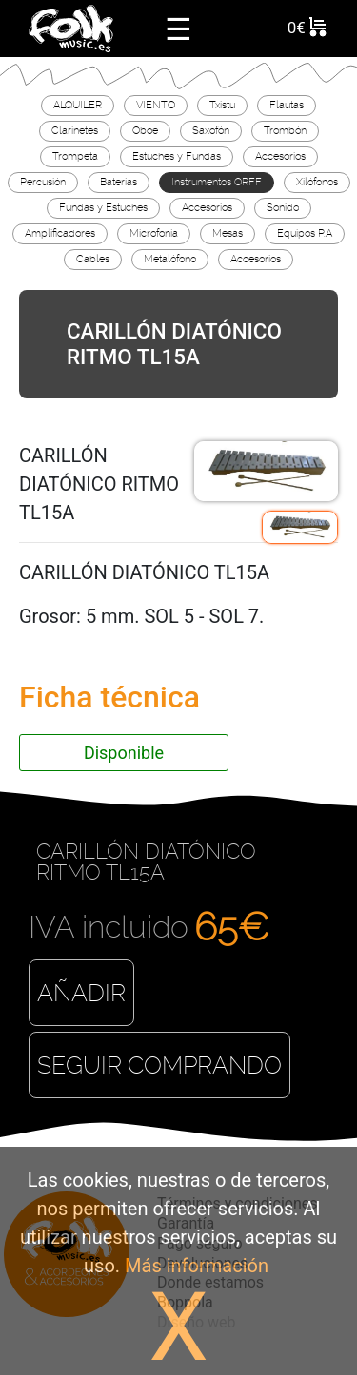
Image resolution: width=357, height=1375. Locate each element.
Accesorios (280, 156)
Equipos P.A (304, 233)
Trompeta (75, 156)
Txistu (222, 104)
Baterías (118, 181)
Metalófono (170, 258)
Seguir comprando (159, 1065)
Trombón (285, 130)
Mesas (227, 233)
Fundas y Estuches (103, 207)
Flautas (286, 104)
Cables (92, 258)
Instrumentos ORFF (216, 181)
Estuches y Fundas (176, 156)
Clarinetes (74, 130)
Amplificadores (60, 233)
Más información (196, 1265)
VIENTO (155, 104)
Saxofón (210, 130)
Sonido (283, 207)
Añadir (81, 993)
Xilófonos (317, 181)
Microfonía (153, 233)
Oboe (145, 130)
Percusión (43, 181)
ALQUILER (77, 104)
